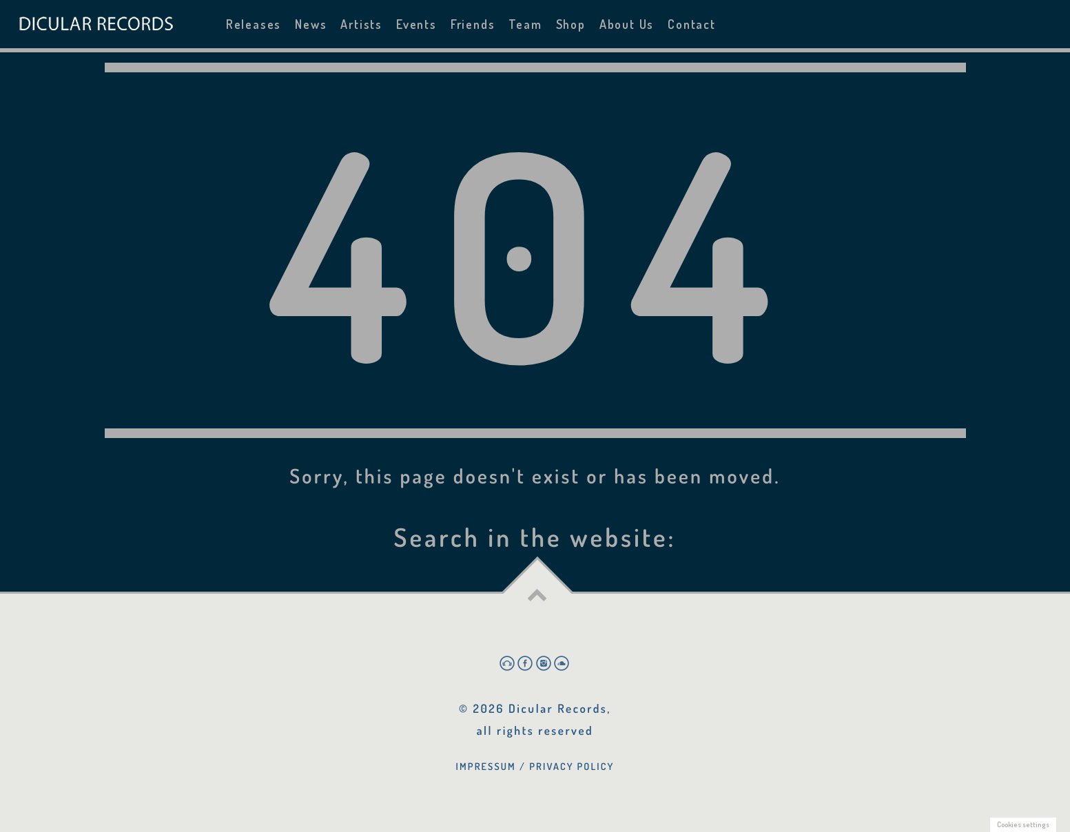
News (311, 24)
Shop (571, 24)
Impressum (486, 766)
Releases (253, 24)
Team (525, 24)
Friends (473, 24)
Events (416, 24)
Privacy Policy (571, 766)
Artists (361, 24)
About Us (626, 24)
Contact (692, 24)
